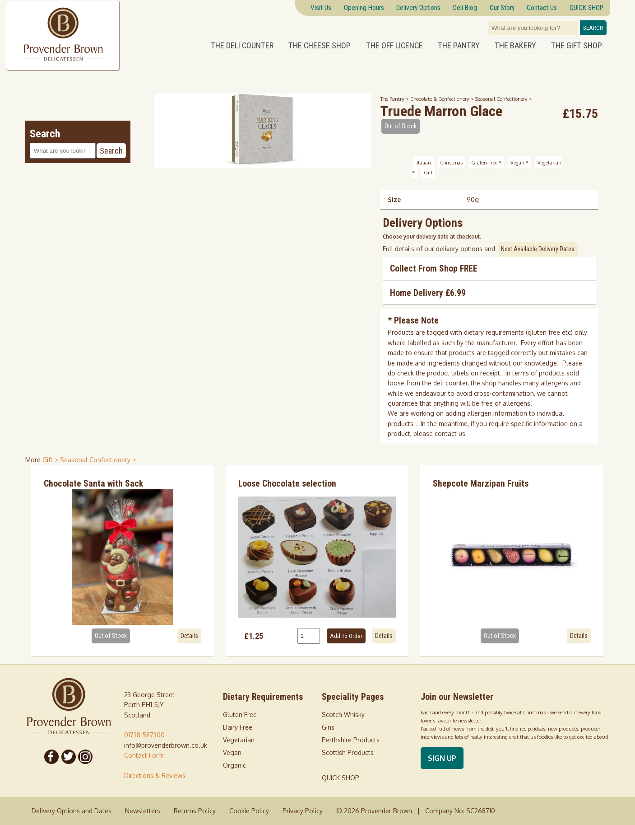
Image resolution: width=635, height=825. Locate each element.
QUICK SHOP (340, 778)
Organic (234, 765)
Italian (424, 162)
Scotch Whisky (343, 714)
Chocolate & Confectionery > (442, 98)
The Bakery (515, 46)
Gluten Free (486, 162)
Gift (428, 172)
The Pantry (459, 46)
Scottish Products (348, 752)
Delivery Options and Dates (71, 811)
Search (593, 27)
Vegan (519, 162)
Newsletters (142, 811)
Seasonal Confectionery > (503, 98)
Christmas (451, 162)
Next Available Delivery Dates (538, 249)
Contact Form (144, 755)
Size (394, 199)
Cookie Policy (249, 811)
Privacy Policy (303, 811)
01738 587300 (144, 735)
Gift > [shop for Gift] (51, 460)
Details (189, 635)
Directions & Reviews (154, 775)
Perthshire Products (351, 740)
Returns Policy (195, 811)
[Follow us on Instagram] (85, 757)
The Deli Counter (242, 46)
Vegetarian (239, 740)
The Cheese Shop (319, 46)
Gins (328, 727)
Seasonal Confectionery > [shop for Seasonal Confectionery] (98, 460)
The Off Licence (394, 46)
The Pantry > (395, 98)
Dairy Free (237, 727)
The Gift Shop (576, 46)
